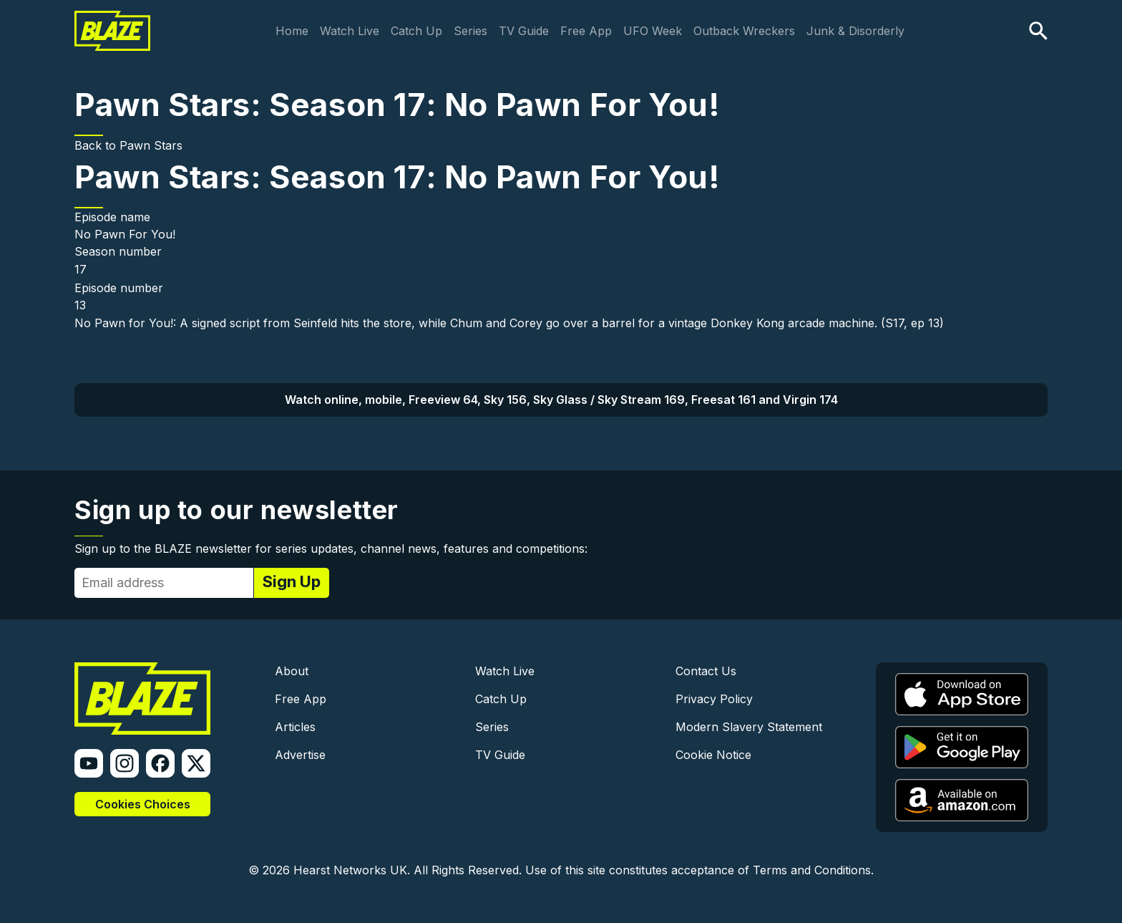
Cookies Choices (142, 804)
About (291, 671)
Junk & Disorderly (855, 31)
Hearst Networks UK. (351, 870)
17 (80, 269)
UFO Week (652, 31)
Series (470, 31)
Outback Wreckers (744, 31)
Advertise (300, 755)
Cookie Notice (713, 755)
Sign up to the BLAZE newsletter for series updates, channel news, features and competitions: (330, 548)
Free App (586, 31)
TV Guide (524, 31)
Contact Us (705, 671)
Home (291, 31)
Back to (96, 145)
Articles (295, 727)
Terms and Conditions (812, 870)
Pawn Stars (150, 145)
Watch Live (349, 31)
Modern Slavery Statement (748, 727)
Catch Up (416, 31)
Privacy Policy (714, 699)
